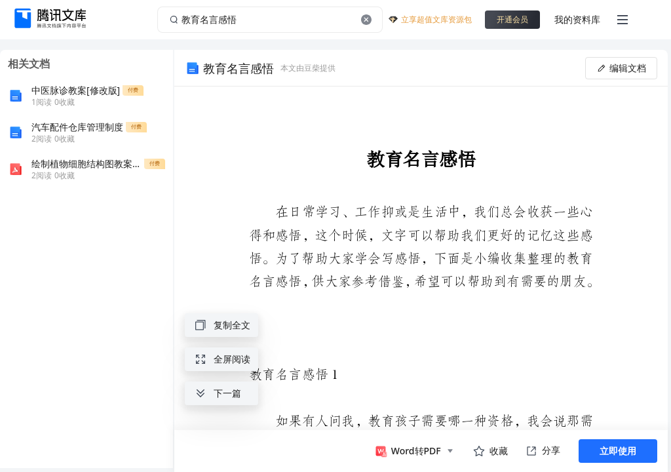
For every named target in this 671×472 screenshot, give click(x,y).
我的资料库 (577, 19)
